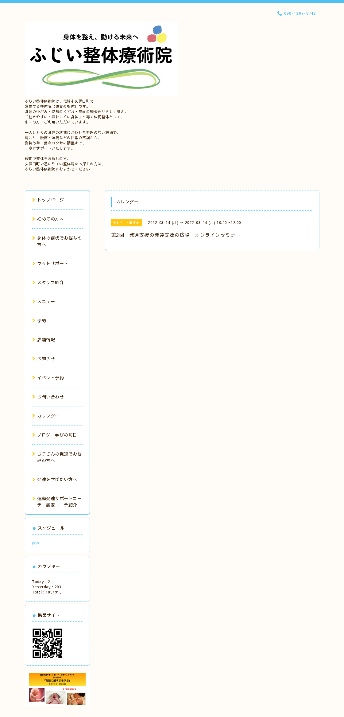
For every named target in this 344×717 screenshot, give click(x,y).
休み (36, 543)
